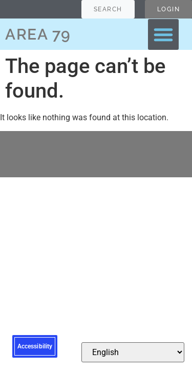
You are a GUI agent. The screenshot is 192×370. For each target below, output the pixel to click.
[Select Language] (132, 352)
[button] (163, 34)
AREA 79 (38, 34)
